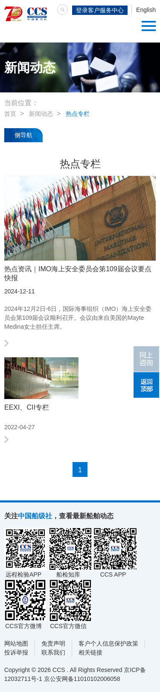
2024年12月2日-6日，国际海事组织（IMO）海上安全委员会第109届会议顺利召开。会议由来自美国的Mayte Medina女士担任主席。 (77, 317)
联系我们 (53, 652)
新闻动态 (41, 113)
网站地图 (16, 643)
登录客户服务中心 (100, 10)
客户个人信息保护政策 (108, 643)
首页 (10, 113)
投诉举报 (16, 652)
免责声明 (53, 643)
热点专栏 (78, 113)
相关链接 (90, 652)
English (146, 9)
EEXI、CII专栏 (26, 407)
